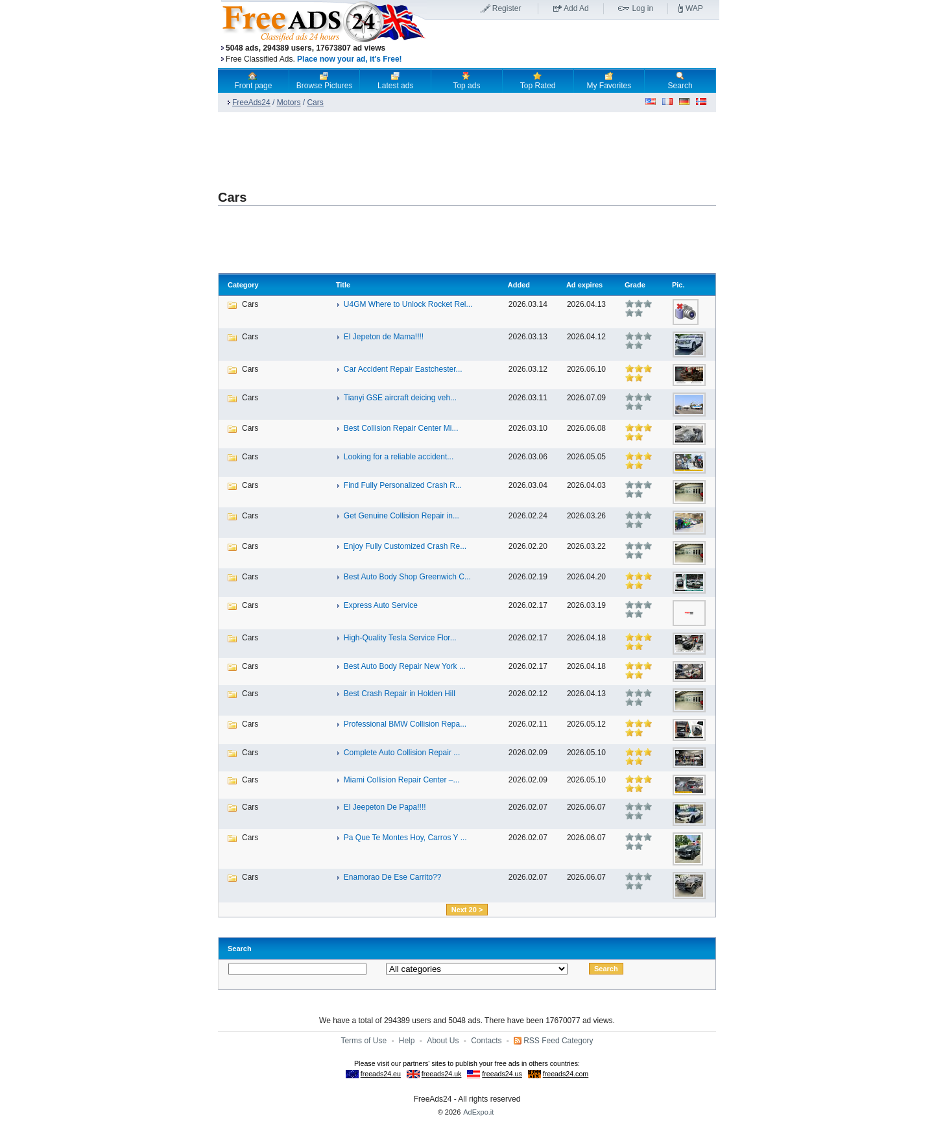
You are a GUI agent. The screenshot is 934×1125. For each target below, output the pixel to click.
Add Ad (576, 8)
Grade (635, 285)
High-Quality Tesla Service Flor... (400, 637)
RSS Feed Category (558, 1040)
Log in (642, 8)
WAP (694, 8)
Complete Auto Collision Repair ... (402, 752)
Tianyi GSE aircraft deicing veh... (400, 397)
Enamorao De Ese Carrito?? (393, 877)
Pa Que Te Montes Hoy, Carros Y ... (405, 837)
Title (343, 285)
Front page (253, 80)
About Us (443, 1040)
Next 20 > (467, 909)
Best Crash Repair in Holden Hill (399, 693)
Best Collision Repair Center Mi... (401, 428)
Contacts (486, 1040)
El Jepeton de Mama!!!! (384, 336)
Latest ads (395, 80)
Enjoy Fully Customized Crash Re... (405, 546)
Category (243, 285)
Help (407, 1040)
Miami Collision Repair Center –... (402, 779)
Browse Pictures (324, 80)
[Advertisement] (573, 45)
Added (519, 285)
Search (680, 80)
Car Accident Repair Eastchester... (403, 369)
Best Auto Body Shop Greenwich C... (407, 576)
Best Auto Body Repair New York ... (405, 666)
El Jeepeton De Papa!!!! (385, 807)
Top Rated (538, 80)
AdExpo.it (478, 1112)
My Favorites (609, 80)
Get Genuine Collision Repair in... (401, 515)
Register (506, 8)
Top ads (466, 80)
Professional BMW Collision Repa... (405, 724)
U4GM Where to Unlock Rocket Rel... (408, 304)
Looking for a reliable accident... (398, 456)
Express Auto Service (381, 605)
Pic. (678, 285)
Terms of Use (364, 1040)
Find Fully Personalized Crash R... (403, 485)
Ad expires (584, 285)
